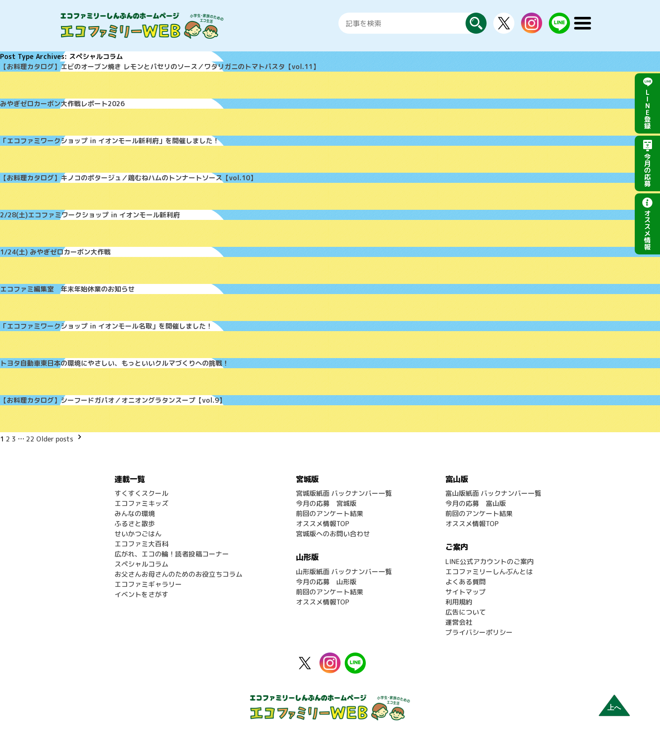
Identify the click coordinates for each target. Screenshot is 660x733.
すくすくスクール (141, 493)
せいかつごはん (138, 533)
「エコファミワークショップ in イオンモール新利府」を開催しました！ (109, 140)
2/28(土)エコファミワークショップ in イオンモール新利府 (90, 214)
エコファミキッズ (141, 503)
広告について (465, 612)
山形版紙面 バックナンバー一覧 (344, 571)
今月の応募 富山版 (475, 503)
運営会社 (458, 622)
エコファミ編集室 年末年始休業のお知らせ (67, 289)
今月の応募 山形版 (326, 581)
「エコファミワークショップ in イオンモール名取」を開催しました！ (106, 326)
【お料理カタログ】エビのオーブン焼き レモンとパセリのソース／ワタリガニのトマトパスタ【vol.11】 (159, 66)
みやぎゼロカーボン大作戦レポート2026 (62, 103)
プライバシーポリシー (479, 632)
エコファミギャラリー (148, 584)
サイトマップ (465, 592)
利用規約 (458, 602)
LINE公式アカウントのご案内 (489, 561)
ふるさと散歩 (134, 523)
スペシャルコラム (141, 564)
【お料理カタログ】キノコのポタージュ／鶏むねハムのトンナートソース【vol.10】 (128, 177)
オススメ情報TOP (322, 523)
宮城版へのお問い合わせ (333, 533)
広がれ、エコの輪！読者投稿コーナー (171, 554)
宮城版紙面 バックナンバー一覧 (344, 493)
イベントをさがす (141, 594)
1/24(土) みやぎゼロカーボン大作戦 (55, 252)
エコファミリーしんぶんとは (489, 571)
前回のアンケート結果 (329, 513)
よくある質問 (465, 581)
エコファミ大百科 (141, 543)
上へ (614, 707)
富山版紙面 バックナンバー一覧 (493, 493)
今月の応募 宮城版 (326, 503)
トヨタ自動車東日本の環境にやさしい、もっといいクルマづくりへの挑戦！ (114, 363)
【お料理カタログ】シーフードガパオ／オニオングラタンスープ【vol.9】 (113, 400)
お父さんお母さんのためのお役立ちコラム (178, 574)
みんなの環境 (134, 513)
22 (30, 439)
